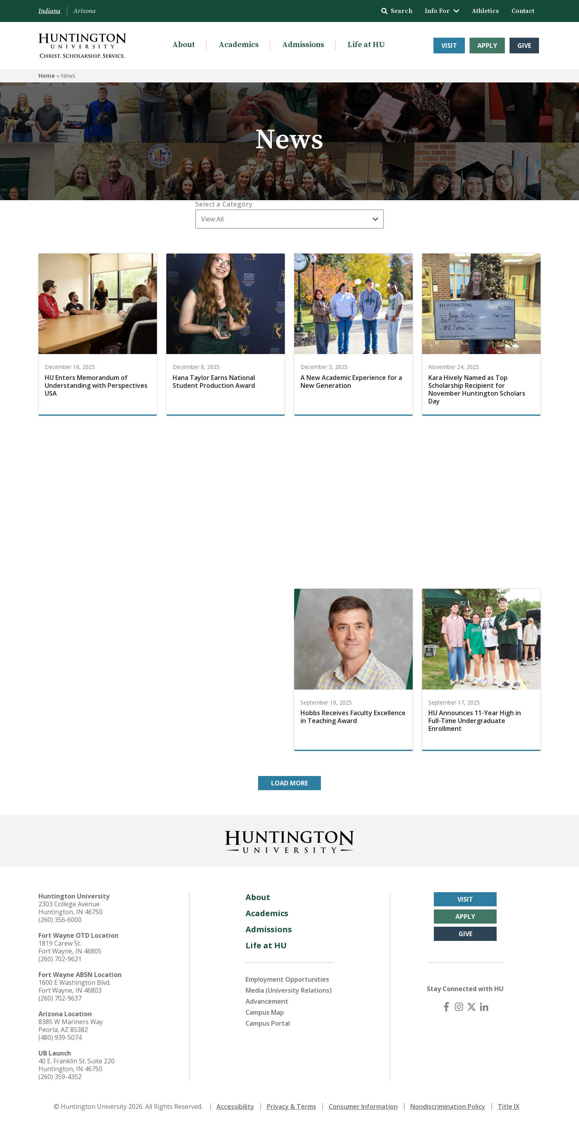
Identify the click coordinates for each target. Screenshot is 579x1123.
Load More (289, 783)
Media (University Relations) (289, 990)
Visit (449, 45)
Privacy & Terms (291, 1106)
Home (46, 75)
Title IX (508, 1106)
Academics (238, 45)
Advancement (267, 1001)
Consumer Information (363, 1106)
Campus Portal (268, 1023)
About (183, 45)
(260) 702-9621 (60, 959)
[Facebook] (446, 1007)
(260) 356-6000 (60, 919)
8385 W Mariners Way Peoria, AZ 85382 (70, 1025)
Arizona (84, 11)
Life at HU (366, 45)
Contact (523, 11)
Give (524, 45)
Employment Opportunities (287, 979)
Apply (487, 45)
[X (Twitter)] (471, 1007)
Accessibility (235, 1106)
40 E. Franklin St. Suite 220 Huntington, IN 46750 (76, 1065)
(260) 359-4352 (60, 1076)
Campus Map (265, 1012)
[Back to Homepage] (289, 840)
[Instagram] (459, 1007)
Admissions (303, 45)
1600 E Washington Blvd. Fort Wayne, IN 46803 (74, 986)
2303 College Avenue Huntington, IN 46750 (70, 908)
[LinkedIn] (484, 1007)
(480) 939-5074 (60, 1037)
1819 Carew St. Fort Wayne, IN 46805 (70, 947)
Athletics (485, 11)
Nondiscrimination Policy (447, 1106)
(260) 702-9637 (60, 998)
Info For (442, 11)
